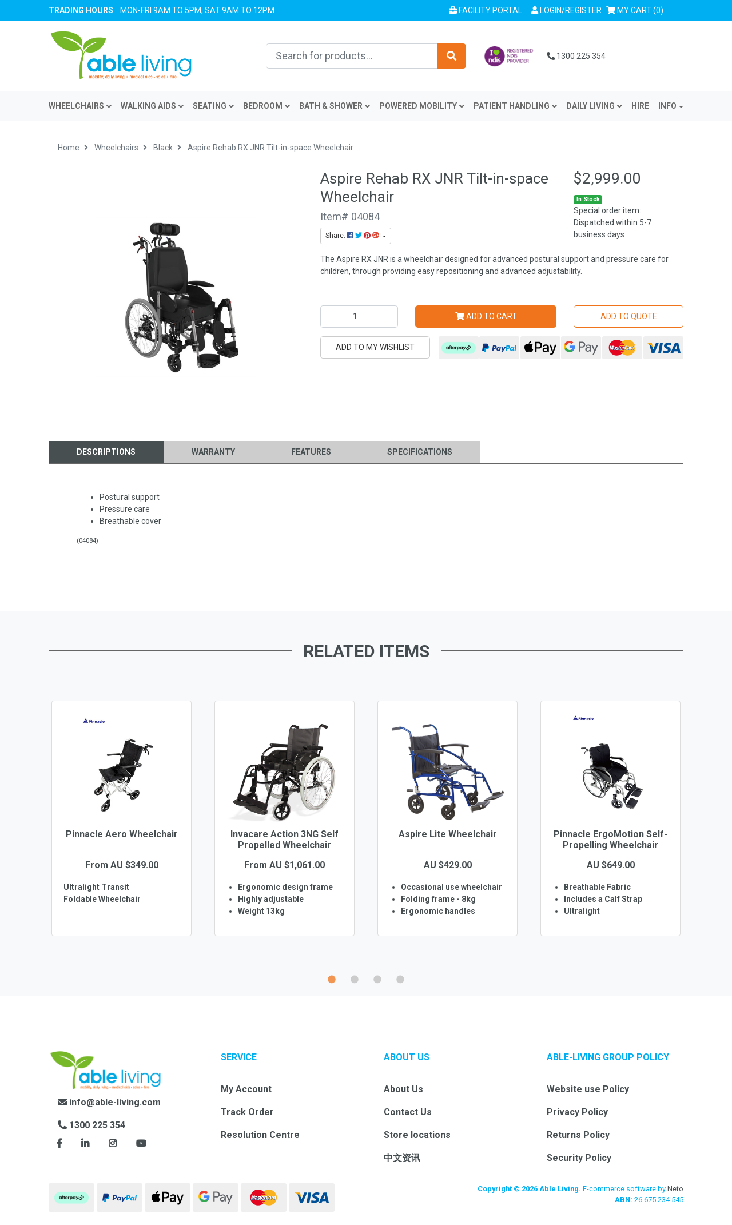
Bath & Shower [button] (334, 105)
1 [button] (331, 978)
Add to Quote (628, 316)
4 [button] (400, 978)
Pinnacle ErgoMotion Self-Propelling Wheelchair (610, 839)
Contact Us (408, 1112)
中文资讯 (402, 1157)
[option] (121, 835)
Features (311, 451)
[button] (566, 10)
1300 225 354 (576, 56)
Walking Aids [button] (152, 105)
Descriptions (106, 451)
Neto (675, 1188)
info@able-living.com (109, 1102)
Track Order (247, 1112)
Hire (640, 105)
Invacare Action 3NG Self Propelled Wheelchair (284, 839)
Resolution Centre (260, 1134)
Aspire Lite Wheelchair (448, 834)
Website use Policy (588, 1089)
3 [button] (377, 978)
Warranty (213, 451)
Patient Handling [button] (515, 105)
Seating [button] (213, 105)
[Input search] (351, 56)
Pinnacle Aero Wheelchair (122, 834)
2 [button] (354, 978)
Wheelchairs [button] (80, 105)
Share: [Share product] (353, 236)
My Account (246, 1089)
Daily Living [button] (594, 105)
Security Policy (579, 1157)
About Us (403, 1089)
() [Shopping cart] (637, 9)
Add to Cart (486, 316)
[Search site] (451, 56)
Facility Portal (485, 10)
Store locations (417, 1134)
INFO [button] (667, 105)
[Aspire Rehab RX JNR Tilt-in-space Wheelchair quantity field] (359, 316)
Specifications (419, 451)
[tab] (106, 452)
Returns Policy (578, 1134)
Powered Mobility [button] (421, 105)
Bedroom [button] (266, 105)
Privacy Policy (577, 1112)
